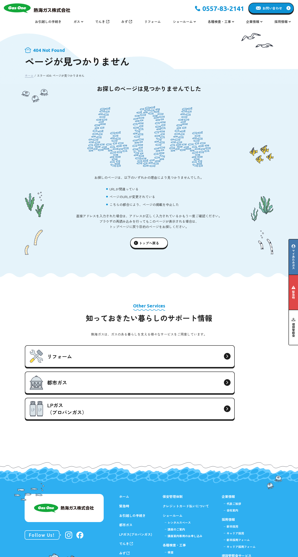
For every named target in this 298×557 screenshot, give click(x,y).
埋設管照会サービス (236, 507)
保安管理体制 (173, 448)
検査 (170, 505)
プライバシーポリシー (238, 540)
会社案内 (232, 463)
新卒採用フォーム (238, 492)
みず (124, 21)
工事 (170, 511)
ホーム (29, 75)
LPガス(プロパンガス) (135, 486)
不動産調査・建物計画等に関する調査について (244, 517)
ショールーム (173, 467)
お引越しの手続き (48, 21)
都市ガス (125, 477)
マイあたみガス (293, 259)
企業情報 (228, 448)
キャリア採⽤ (235, 485)
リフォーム (152, 21)
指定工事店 (175, 518)
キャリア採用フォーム (241, 499)
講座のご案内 (176, 481)
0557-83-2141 (223, 8)
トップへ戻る (149, 242)
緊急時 (293, 294)
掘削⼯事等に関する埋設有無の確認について (242, 528)
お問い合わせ (272, 8)
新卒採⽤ (232, 479)
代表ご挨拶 (234, 456)
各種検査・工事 (174, 497)
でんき (100, 21)
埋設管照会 (293, 330)
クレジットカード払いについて (186, 458)
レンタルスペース (179, 475)
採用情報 (228, 471)
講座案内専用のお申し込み (185, 488)
